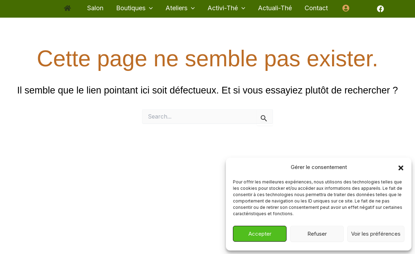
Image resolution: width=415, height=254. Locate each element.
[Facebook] (380, 9)
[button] (400, 167)
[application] (149, 8)
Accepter (259, 233)
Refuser (317, 233)
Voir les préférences (376, 233)
